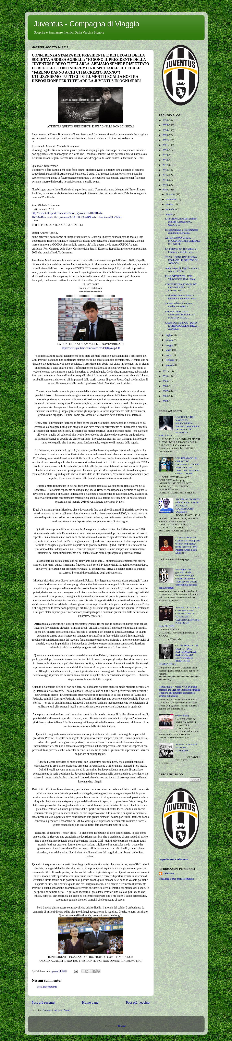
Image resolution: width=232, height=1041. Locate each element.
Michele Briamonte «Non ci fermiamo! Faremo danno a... (181, 297)
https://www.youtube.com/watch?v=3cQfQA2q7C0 (91, 348)
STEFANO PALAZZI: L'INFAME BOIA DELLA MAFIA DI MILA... (180, 314)
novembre (171, 199)
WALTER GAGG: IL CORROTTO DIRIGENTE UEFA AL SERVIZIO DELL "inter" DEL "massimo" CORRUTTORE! (187, 466)
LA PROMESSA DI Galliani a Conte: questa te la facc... (180, 250)
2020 (165, 150)
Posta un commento (47, 986)
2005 (165, 401)
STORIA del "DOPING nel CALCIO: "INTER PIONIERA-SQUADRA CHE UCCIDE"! (187, 505)
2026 (165, 120)
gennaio (170, 365)
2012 (165, 190)
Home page (90, 1002)
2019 (165, 155)
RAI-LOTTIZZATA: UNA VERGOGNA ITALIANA (180, 278)
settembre (171, 209)
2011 (165, 371)
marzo (169, 355)
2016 (165, 170)
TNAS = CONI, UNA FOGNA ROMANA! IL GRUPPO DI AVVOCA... (181, 260)
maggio (170, 345)
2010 (165, 376)
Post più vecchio (138, 1002)
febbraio (170, 360)
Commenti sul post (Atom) (56, 1010)
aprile (169, 350)
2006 (165, 396)
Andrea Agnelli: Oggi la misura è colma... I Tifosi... (182, 270)
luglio (169, 335)
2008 (165, 386)
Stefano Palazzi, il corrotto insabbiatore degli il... (178, 305)
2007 (165, 391)
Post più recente (43, 1002)
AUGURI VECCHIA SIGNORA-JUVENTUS (186, 747)
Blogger (122, 1026)
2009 (165, 381)
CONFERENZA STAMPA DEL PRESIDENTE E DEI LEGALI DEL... (181, 287)
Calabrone (168, 873)
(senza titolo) (182, 715)
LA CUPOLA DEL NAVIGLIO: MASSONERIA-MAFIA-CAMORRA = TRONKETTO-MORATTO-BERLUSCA (179, 426)
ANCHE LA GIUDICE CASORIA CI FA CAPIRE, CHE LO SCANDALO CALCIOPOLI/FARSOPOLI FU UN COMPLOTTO (179, 616)
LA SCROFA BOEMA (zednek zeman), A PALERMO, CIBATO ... (181, 221)
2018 (165, 160)
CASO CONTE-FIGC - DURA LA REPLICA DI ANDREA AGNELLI (181, 325)
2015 (165, 175)
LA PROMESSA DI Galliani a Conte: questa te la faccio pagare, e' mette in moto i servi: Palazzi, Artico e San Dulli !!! (187, 545)
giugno (169, 340)
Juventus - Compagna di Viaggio (86, 24)
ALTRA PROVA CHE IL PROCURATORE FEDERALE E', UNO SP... (182, 240)
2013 (165, 185)
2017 (165, 165)
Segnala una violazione (173, 859)
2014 (165, 180)
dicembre (171, 194)
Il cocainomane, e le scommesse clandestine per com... (181, 231)
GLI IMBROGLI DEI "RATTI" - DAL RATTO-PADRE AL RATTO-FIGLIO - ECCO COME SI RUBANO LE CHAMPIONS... (178, 654)
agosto (169, 214)
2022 (165, 140)
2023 (165, 135)
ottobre (170, 204)
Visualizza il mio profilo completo (176, 878)
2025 (165, 125)
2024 (165, 130)
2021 (165, 145)
